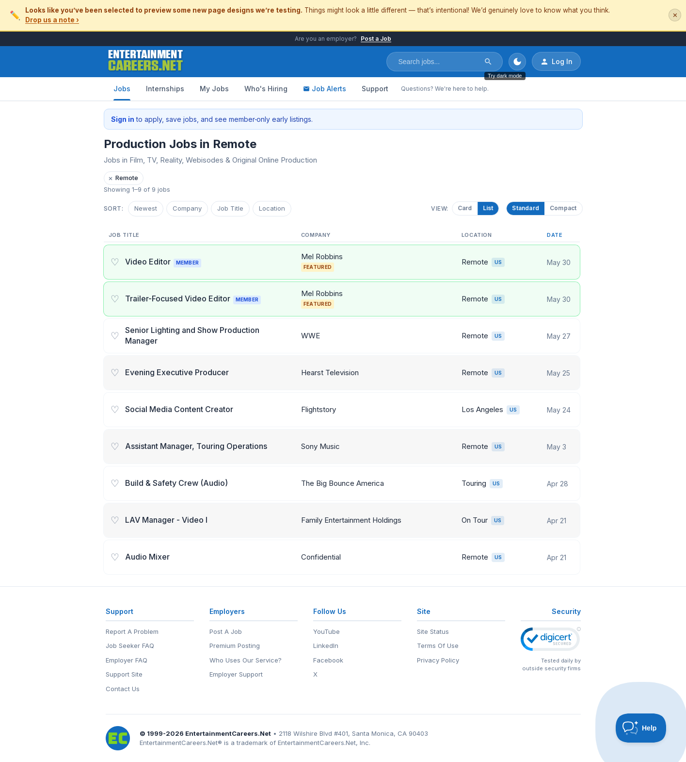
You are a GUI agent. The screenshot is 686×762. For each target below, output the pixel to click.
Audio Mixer (147, 557)
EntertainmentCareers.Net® (181, 742)
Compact (563, 208)
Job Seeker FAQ (130, 645)
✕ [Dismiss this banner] (675, 15)
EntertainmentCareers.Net (228, 733)
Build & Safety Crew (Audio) (176, 483)
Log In (556, 61)
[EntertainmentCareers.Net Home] (146, 61)
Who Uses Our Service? (245, 660)
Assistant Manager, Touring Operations (196, 446)
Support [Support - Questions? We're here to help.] (375, 88)
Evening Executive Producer (177, 372)
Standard (525, 208)
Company (187, 208)
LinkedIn (325, 645)
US (498, 262)
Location (272, 208)
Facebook (328, 660)
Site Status (433, 631)
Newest (145, 208)
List (491, 208)
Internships (165, 88)
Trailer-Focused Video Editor (194, 298)
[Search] (488, 61)
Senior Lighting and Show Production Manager (192, 335)
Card (468, 208)
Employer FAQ (126, 660)
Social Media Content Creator (179, 409)
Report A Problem (132, 631)
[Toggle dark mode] (517, 61)
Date (554, 235)
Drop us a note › (52, 20)
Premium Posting (234, 645)
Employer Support (236, 674)
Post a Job (376, 38)
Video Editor (164, 261)
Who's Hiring (265, 88)
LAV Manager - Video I (166, 520)
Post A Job (225, 631)
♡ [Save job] (115, 262)
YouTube (326, 631)
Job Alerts (324, 88)
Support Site (124, 674)
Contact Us (123, 689)
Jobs (121, 88)
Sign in (122, 119)
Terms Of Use (438, 645)
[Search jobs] (438, 61)
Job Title (230, 208)
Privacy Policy (438, 660)
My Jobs (214, 88)
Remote (123, 177)
